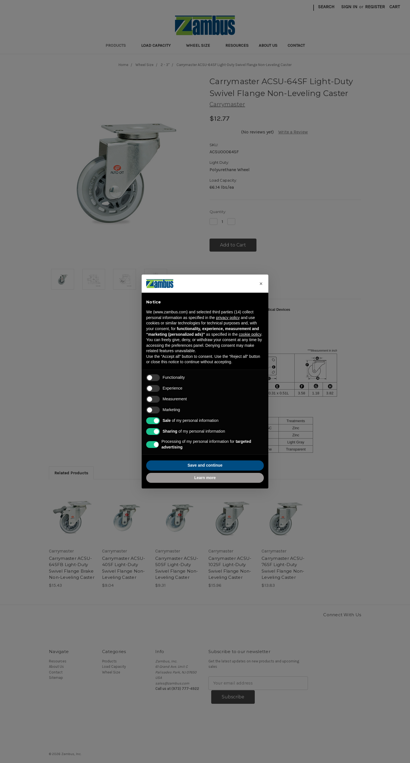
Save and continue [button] (205, 465)
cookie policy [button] (250, 334)
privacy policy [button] (228, 317)
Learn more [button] (205, 477)
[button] (261, 283)
